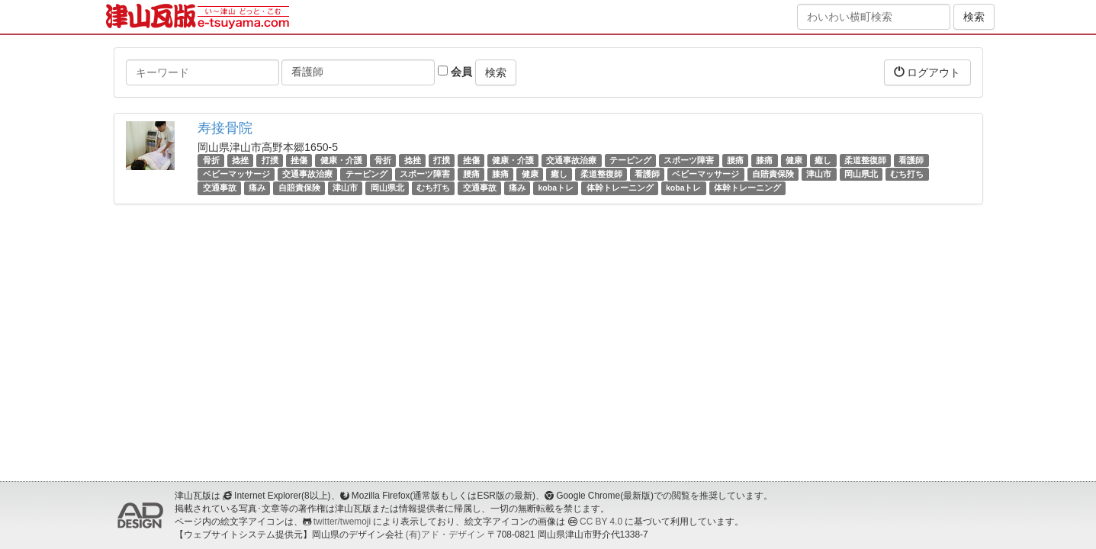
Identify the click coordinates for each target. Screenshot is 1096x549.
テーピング (630, 160)
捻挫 (240, 160)
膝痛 (764, 160)
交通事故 (219, 187)
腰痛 (735, 160)
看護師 (911, 160)
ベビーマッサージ (236, 173)
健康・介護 (341, 160)
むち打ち (907, 173)
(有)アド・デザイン (445, 534)
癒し (823, 160)
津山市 (818, 173)
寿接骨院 (225, 128)
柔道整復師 (865, 160)
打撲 (270, 160)
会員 (455, 72)
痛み (257, 187)
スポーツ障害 (689, 160)
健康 (794, 160)
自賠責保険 (773, 173)
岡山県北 (861, 173)
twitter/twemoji (342, 521)
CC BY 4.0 (601, 521)
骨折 (211, 160)
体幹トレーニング (620, 187)
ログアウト (927, 72)
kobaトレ (556, 187)
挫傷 (299, 160)
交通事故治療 (571, 160)
